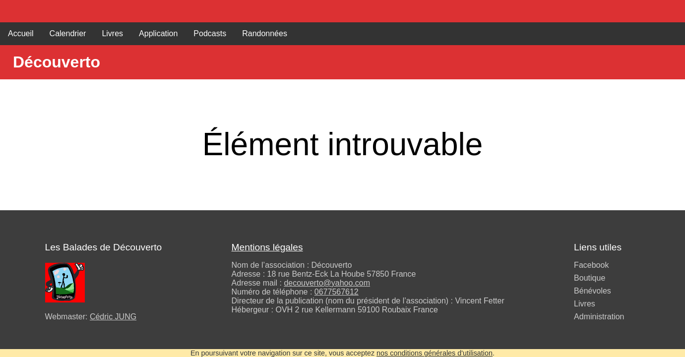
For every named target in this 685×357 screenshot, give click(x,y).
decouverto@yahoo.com (327, 283)
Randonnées (264, 33)
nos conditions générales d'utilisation (434, 353)
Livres (112, 33)
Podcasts (209, 33)
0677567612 (336, 292)
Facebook (591, 265)
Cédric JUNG (113, 316)
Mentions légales (267, 247)
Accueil (21, 33)
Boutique (589, 278)
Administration (599, 316)
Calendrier (68, 33)
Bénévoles (592, 291)
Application (158, 33)
